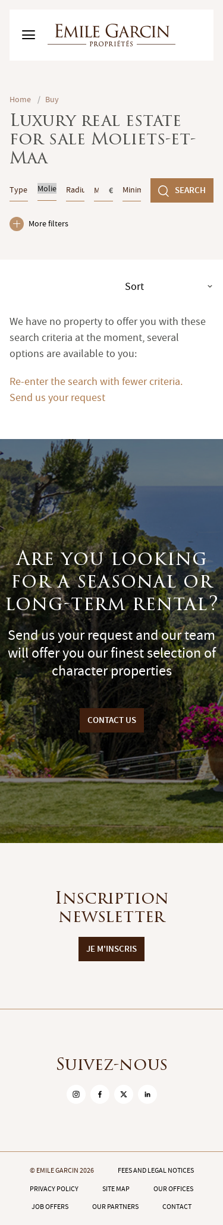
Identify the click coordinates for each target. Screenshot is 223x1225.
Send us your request (57, 398)
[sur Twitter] (123, 1094)
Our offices (173, 1189)
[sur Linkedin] (147, 1094)
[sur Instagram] (76, 1094)
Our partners (115, 1206)
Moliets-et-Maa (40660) (46, 188)
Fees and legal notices (156, 1170)
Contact (176, 1206)
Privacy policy (54, 1189)
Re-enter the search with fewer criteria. (96, 382)
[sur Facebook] (99, 1094)
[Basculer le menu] (28, 35)
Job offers (50, 1206)
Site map (116, 1189)
